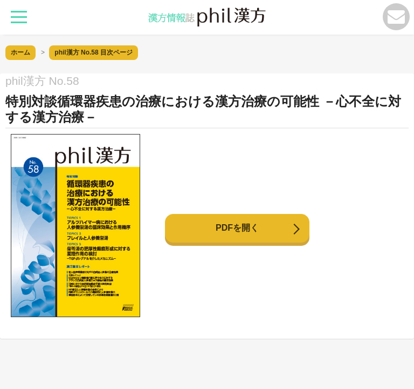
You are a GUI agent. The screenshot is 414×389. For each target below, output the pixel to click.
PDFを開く (237, 227)
